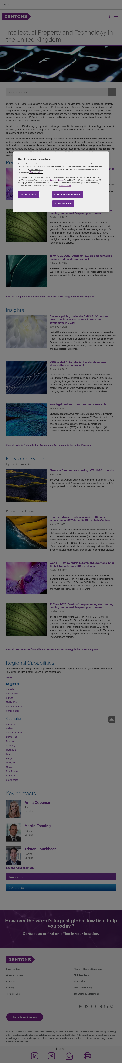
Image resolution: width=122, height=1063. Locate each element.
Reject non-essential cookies (67, 194)
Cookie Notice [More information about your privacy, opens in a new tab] (65, 186)
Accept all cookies (63, 203)
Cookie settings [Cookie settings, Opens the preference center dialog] (28, 194)
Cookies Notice (35, 172)
